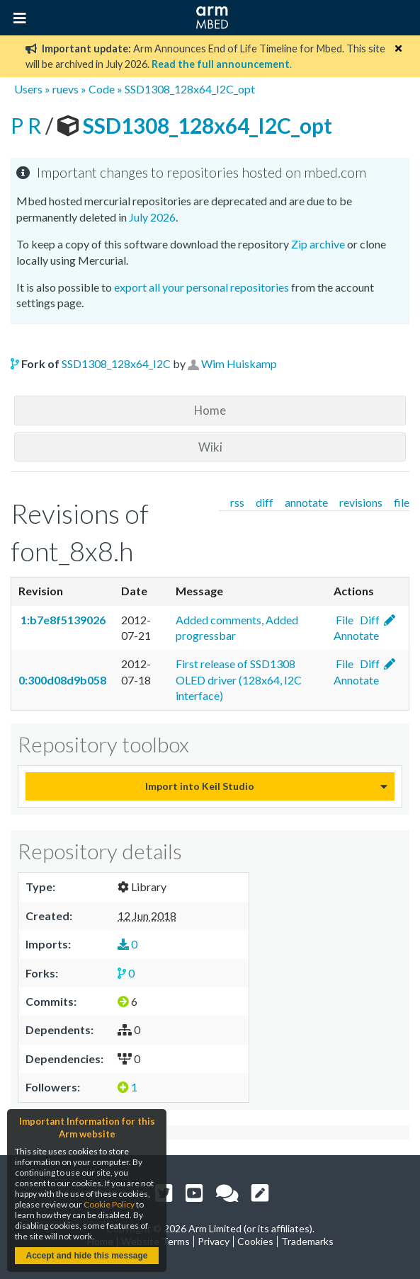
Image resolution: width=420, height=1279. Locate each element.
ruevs (65, 89)
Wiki (210, 447)
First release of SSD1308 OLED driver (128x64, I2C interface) (239, 679)
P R (28, 125)
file (401, 502)
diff (264, 502)
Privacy (213, 1241)
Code (102, 89)
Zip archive (318, 244)
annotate (306, 502)
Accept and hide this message (86, 1256)
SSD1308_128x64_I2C (116, 363)
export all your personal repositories (201, 287)
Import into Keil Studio (199, 786)
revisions (360, 502)
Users (28, 89)
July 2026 (152, 217)
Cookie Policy (109, 1204)
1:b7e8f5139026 (62, 619)
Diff (369, 619)
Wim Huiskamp (239, 363)
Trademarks (307, 1241)
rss (237, 502)
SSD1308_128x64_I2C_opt (190, 89)
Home (210, 410)
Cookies (255, 1241)
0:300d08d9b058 (62, 680)
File (343, 619)
